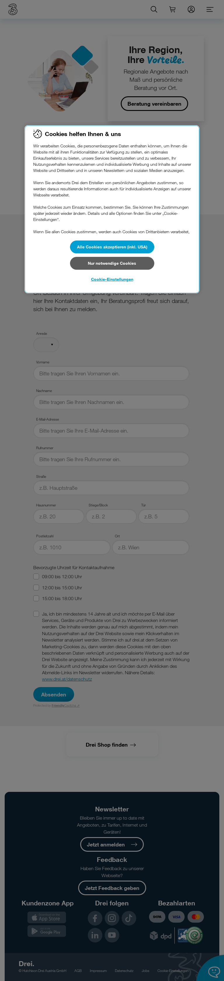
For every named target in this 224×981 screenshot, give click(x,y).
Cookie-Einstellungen (112, 279)
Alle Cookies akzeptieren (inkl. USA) (112, 246)
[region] (112, 209)
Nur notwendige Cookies (112, 263)
